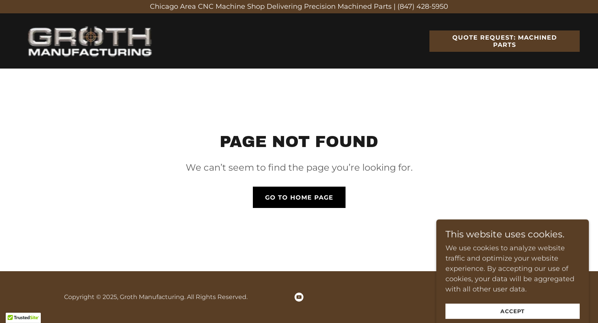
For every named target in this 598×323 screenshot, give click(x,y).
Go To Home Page (299, 197)
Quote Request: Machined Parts (504, 41)
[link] (93, 40)
